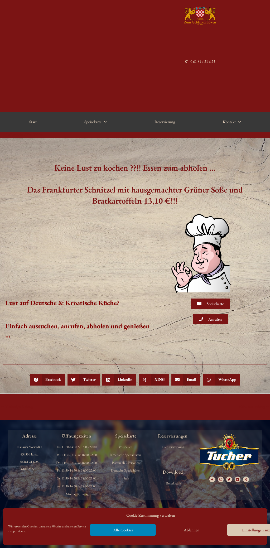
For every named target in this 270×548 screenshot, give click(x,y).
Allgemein (16, 134)
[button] (47, 380)
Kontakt (232, 122)
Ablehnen (191, 529)
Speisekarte (95, 122)
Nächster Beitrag (254, 406)
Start (33, 121)
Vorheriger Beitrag (17, 406)
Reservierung (165, 121)
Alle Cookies (123, 529)
